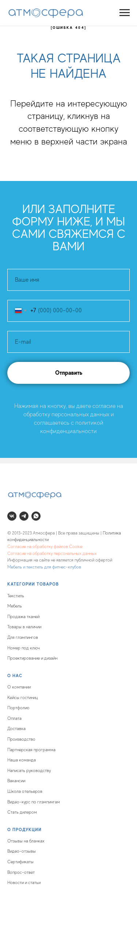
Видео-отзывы (21, 851)
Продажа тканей (23, 616)
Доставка (16, 728)
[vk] (11, 516)
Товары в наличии (24, 626)
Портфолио (18, 707)
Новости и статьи (24, 882)
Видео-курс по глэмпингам (33, 801)
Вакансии (16, 780)
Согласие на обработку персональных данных (52, 553)
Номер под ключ (23, 648)
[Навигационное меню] (124, 12)
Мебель (14, 606)
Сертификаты (20, 861)
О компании (19, 687)
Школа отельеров (24, 791)
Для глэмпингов (22, 637)
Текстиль (15, 595)
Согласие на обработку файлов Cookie (45, 546)
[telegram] (23, 516)
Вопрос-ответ (21, 872)
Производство (21, 739)
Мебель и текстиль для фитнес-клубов (44, 567)
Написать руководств (28, 770)
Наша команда (21, 760)
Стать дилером (22, 812)
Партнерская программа (31, 749)
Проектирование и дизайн (32, 658)
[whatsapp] (36, 516)
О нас (14, 675)
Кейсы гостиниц (22, 697)
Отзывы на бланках (26, 841)
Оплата (14, 718)
